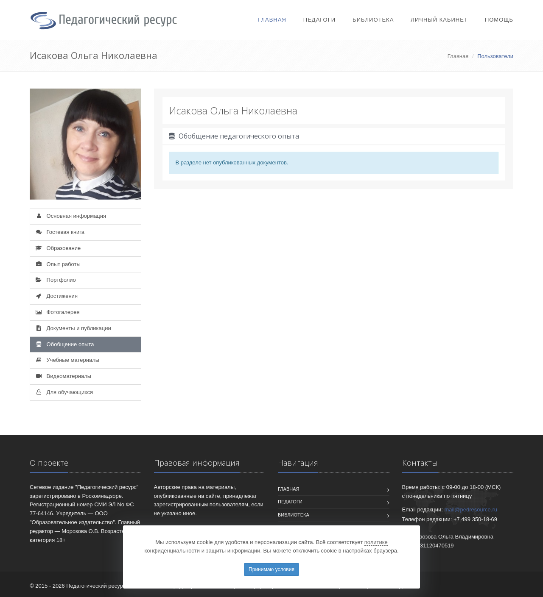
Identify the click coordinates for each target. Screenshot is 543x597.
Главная (272, 20)
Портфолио (55, 280)
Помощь (499, 20)
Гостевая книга (59, 232)
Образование (57, 248)
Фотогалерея (56, 312)
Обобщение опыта (64, 344)
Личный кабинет (439, 20)
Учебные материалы (66, 360)
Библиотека (373, 20)
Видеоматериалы (62, 376)
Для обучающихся (63, 392)
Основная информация (70, 216)
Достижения (56, 296)
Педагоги (319, 20)
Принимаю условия (271, 569)
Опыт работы (57, 264)
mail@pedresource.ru (471, 509)
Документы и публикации (72, 328)
